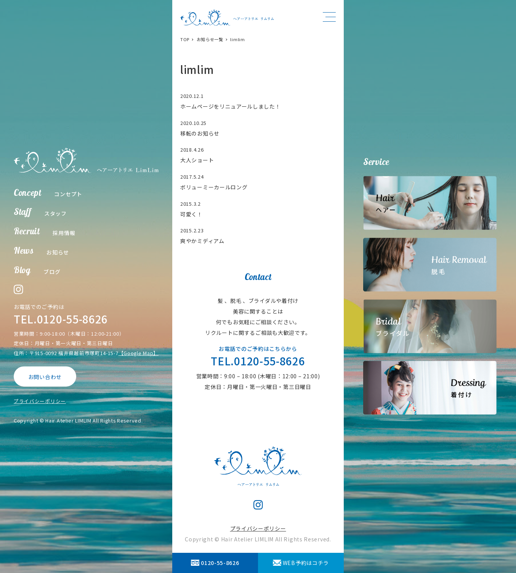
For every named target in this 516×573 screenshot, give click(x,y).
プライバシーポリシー (40, 401)
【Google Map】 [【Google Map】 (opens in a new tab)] (139, 352)
